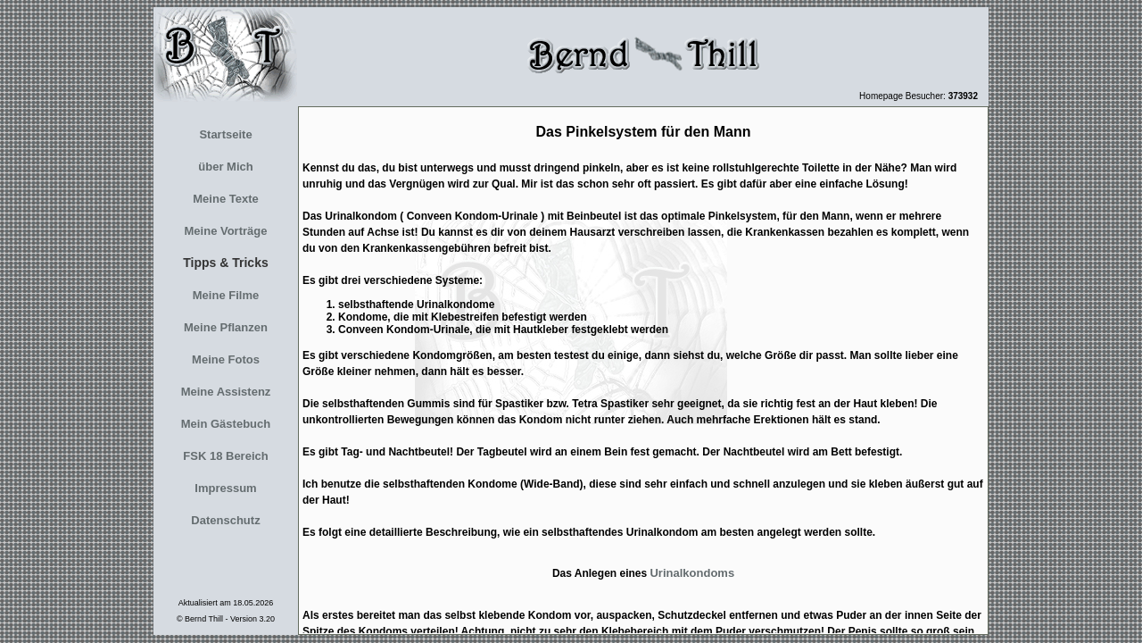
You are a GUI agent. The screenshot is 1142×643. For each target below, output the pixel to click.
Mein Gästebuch (225, 423)
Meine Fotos (226, 359)
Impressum (225, 488)
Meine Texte (225, 198)
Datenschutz (225, 520)
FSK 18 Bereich (225, 456)
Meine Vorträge (226, 231)
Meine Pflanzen (226, 327)
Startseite (225, 134)
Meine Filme (226, 295)
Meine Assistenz (226, 391)
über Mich (225, 166)
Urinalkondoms (692, 573)
